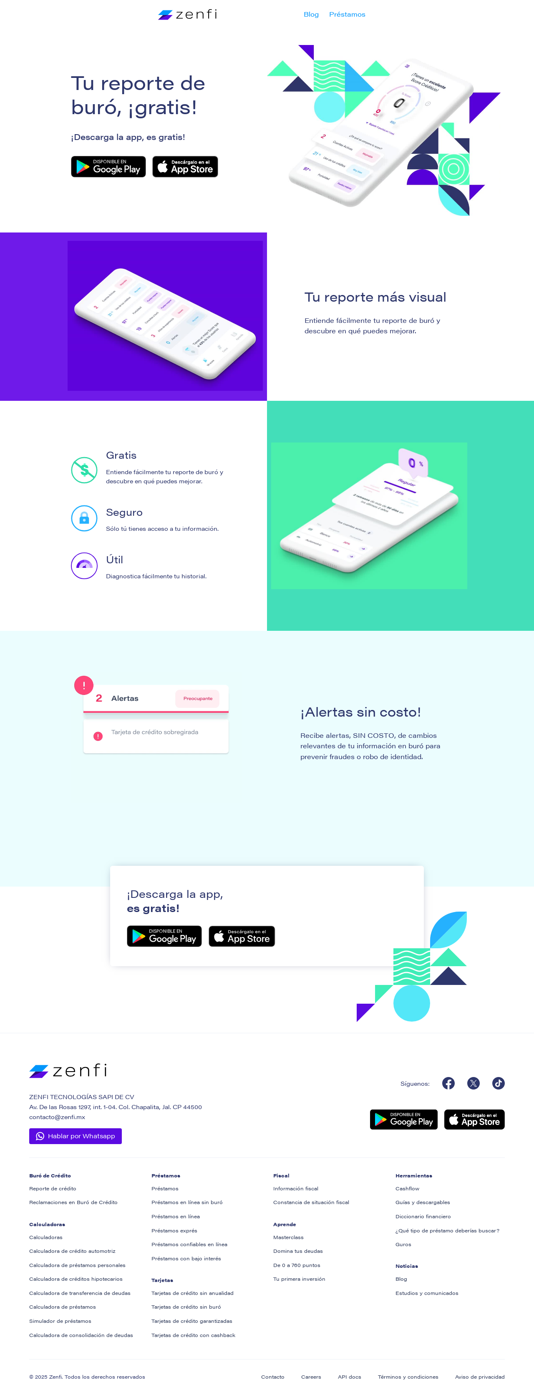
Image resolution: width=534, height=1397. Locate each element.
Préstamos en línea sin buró (187, 1202)
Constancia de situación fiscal (311, 1202)
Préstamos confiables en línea (189, 1244)
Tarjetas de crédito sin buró (186, 1306)
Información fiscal (295, 1188)
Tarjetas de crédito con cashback (193, 1335)
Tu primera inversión (299, 1278)
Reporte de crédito (52, 1188)
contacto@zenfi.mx (57, 1116)
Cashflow (407, 1188)
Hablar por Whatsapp (81, 1135)
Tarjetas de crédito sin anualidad (192, 1293)
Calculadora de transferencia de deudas (80, 1293)
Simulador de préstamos (60, 1321)
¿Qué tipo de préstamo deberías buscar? (447, 1230)
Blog (311, 14)
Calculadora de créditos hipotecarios (76, 1278)
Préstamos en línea (175, 1216)
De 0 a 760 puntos (296, 1265)
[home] (187, 14)
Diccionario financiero (423, 1216)
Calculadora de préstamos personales (77, 1265)
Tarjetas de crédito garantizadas (191, 1321)
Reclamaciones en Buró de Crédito (73, 1202)
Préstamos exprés (174, 1230)
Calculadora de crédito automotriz (72, 1251)
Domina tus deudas (298, 1251)
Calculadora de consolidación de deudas (81, 1335)
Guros (403, 1244)
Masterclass (288, 1237)
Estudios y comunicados (426, 1293)
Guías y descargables (422, 1202)
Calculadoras (46, 1237)
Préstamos (347, 14)
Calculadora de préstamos (62, 1306)
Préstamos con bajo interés (186, 1258)
